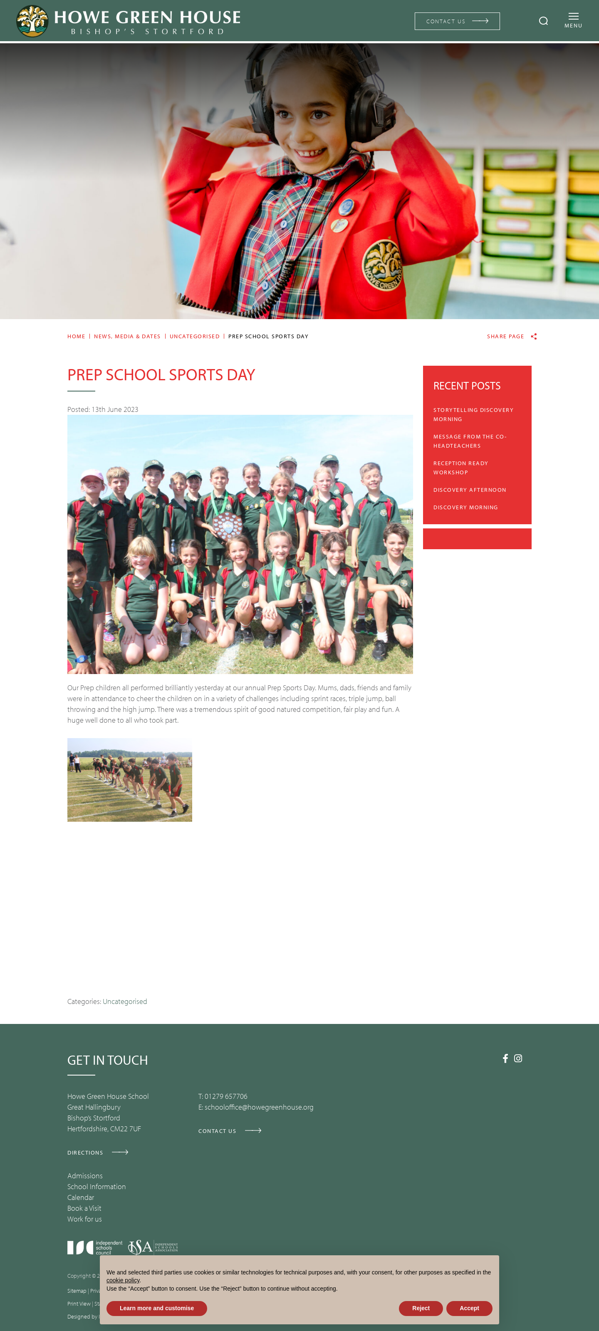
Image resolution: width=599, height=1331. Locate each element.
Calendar (80, 1197)
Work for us (84, 1219)
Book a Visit (84, 1208)
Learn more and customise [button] (157, 1308)
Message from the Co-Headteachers (470, 441)
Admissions (85, 1175)
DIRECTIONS (85, 1152)
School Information (96, 1186)
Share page (505, 336)
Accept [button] (469, 1308)
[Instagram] (518, 1058)
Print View (79, 1303)
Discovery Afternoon (470, 489)
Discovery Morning (465, 507)
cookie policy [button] (122, 1280)
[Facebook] (505, 1058)
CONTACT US (444, 21)
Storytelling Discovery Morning (473, 414)
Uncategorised (125, 1001)
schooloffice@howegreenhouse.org (259, 1107)
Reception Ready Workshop (461, 467)
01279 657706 (226, 1096)
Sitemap (77, 1290)
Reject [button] (421, 1308)
